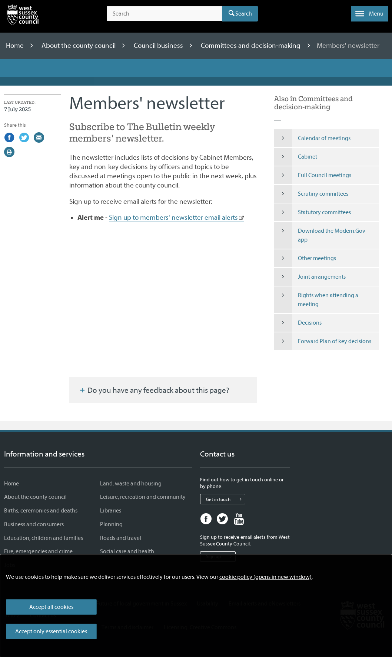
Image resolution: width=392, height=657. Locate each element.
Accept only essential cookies (51, 631)
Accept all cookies (51, 607)
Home (15, 46)
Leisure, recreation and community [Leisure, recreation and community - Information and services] (143, 497)
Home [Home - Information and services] (11, 483)
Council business (159, 46)
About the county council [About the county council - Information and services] (35, 497)
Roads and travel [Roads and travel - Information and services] (120, 538)
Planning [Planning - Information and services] (111, 524)
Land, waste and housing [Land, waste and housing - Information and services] (131, 483)
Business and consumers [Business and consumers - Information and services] (34, 524)
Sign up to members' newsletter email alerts (173, 217)
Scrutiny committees (311, 194)
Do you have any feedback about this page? (153, 390)
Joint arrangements (310, 277)
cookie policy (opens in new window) (265, 577)
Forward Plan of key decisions (322, 341)
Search (243, 13)
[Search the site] (164, 13)
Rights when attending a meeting (316, 299)
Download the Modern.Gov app (319, 235)
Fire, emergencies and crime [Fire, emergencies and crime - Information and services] (38, 551)
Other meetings (305, 258)
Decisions (298, 323)
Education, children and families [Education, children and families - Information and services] (43, 538)
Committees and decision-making (251, 46)
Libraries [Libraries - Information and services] (110, 510)
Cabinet (295, 157)
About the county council (79, 46)
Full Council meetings (312, 175)
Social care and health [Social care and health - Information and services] (127, 551)
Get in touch (225, 499)
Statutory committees (312, 212)
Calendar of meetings (312, 138)
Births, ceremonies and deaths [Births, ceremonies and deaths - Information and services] (40, 510)
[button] (369, 13)
